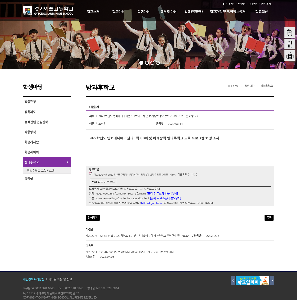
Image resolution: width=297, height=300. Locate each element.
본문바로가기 (266, 4)
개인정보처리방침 (33, 279)
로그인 (231, 4)
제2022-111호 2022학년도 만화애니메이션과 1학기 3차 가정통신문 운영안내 (130, 252)
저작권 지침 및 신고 (60, 279)
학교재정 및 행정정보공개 (227, 12)
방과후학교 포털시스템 (40, 170)
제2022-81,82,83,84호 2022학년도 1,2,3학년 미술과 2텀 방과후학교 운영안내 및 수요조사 (138, 235)
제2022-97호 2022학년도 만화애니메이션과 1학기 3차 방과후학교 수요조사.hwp (134, 174)
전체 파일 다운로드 (103, 181)
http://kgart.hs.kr (151, 203)
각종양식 (30, 132)
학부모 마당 (169, 12)
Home (235, 85)
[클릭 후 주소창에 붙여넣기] (162, 193)
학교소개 (93, 12)
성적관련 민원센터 (36, 122)
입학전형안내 (194, 12)
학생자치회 (31, 152)
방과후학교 (267, 85)
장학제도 (30, 112)
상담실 (28, 178)
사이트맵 (253, 4)
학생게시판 (31, 142)
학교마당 (118, 12)
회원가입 (241, 4)
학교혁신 (261, 12)
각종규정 (30, 102)
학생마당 (143, 12)
